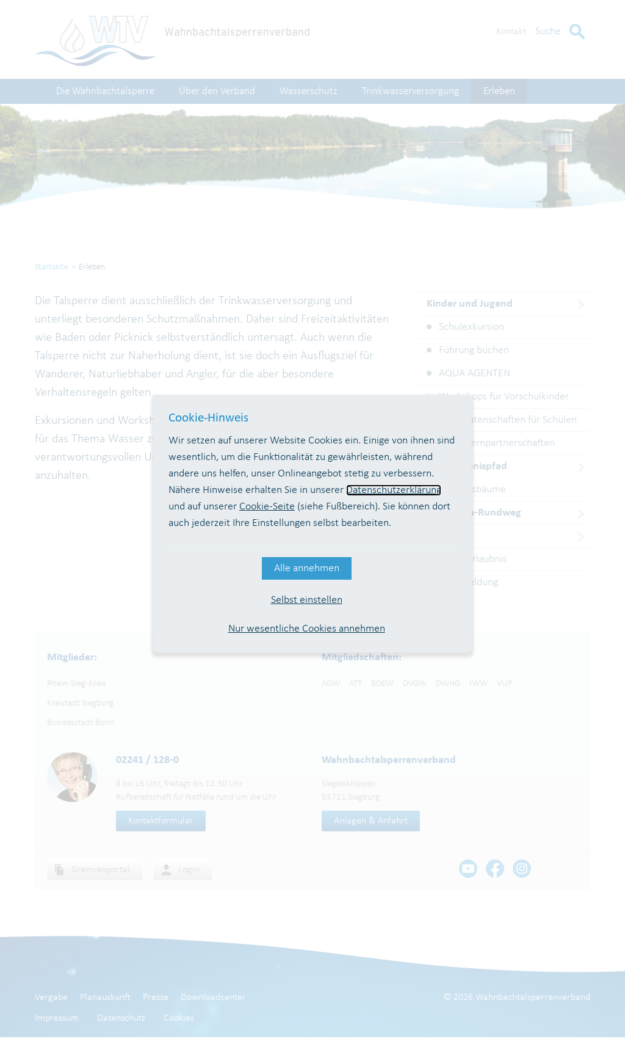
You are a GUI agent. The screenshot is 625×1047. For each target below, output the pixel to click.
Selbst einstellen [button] (306, 600)
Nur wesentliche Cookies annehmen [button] (306, 629)
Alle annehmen (306, 568)
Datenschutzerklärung (393, 490)
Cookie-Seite (267, 507)
